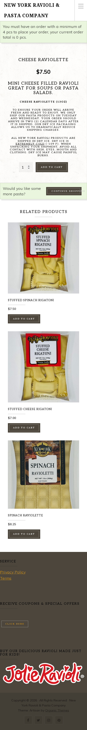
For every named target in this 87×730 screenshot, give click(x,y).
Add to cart (52, 167)
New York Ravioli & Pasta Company (32, 10)
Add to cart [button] (24, 318)
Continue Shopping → (66, 191)
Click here (14, 623)
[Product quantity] (26, 167)
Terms (5, 578)
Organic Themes (57, 710)
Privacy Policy (13, 572)
